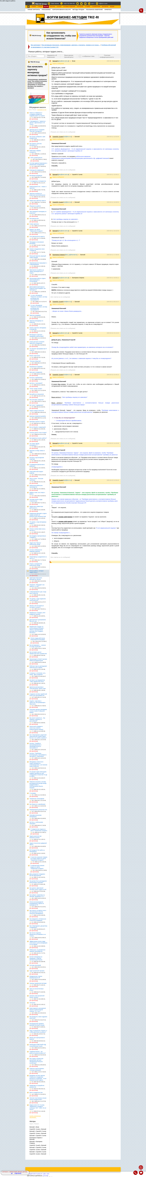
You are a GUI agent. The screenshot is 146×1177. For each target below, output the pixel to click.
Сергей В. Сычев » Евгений (38, 1129)
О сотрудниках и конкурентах (38, 181)
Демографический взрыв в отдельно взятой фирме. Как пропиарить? (38, 288)
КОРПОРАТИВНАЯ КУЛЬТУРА (61, 9)
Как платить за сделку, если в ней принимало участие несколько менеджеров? (38, 912)
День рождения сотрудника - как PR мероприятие (38, 874)
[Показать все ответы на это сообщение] (63, 132)
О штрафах (33, 793)
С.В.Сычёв (45, 1175)
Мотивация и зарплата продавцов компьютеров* (37, 335)
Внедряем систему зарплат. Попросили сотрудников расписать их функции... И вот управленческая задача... (38, 1078)
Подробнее (17, 1173)
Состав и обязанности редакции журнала (36, 550)
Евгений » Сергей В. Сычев (38, 1131)
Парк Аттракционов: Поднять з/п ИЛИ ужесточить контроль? (38, 1031)
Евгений (55, 61)
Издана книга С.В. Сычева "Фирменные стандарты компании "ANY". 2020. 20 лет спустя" (38, 1107)
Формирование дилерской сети (38, 809)
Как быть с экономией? (36, 383)
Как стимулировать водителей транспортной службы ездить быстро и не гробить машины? (38, 736)
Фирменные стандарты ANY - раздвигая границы (38, 613)
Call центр (32, 1002)
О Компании (96, 7)
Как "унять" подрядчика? (36, 405)
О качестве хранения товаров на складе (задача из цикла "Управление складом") (38, 858)
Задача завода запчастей (37, 410)
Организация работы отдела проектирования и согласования (37, 280)
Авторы (52, 7)
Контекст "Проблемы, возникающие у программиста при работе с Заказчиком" (38, 755)
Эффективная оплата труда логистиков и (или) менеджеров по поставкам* (38, 943)
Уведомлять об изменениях (52, 56)
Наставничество (34, 218)
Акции (112, 7)
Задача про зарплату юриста (38, 200)
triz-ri (92, 3)
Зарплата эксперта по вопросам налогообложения (37, 194)
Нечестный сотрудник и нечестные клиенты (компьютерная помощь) (36, 728)
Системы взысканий (35, 965)
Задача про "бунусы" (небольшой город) (35, 543)
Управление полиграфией (37, 798)
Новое (34, 7)
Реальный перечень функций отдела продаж (38, 256)
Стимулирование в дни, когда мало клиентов (38, 592)
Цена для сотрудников (36, 372)
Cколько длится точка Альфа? (38, 432)
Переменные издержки (36, 366)
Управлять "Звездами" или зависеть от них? (37, 585)
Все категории (35, 45)
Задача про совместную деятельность (36, 507)
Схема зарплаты (34, 224)
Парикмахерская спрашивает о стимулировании (38, 263)
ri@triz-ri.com (103, 3)
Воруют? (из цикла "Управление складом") (36, 230)
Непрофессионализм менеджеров (35, 815)
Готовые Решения (69, 7)
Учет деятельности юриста (37, 236)
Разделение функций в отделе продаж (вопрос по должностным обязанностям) (38, 515)
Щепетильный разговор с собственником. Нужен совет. (38, 687)
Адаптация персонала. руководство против (36, 578)
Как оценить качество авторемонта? (36, 144)
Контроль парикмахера (36, 377)
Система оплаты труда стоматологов (36, 500)
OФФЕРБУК (108, 9)
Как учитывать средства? (37, 399)
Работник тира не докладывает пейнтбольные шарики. (38, 666)
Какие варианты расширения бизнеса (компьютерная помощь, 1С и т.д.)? (38, 1010)
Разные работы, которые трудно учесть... (36, 571)
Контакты (105, 7)
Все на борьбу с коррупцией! (38, 427)
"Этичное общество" (35, 361)
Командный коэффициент (37, 170)
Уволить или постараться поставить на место (37, 606)
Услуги (59, 7)
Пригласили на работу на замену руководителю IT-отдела (37, 271)
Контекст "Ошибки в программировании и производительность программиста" (35, 746)
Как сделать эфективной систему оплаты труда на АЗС (38, 888)
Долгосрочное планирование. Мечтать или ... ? (38, 620)
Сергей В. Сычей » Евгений (38, 1145)
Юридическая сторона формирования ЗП (36, 977)
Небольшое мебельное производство (36, 486)
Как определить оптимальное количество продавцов (38, 919)
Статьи (40, 7)
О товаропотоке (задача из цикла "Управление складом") (38, 829)
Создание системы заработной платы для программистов (38, 694)
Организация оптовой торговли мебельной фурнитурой (38, 659)
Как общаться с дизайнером (37, 804)
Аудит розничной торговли (37, 970)
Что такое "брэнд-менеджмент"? (34, 444)
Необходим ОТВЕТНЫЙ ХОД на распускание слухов (38, 1045)
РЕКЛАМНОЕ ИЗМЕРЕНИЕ (94, 9)
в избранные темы (88, 56)
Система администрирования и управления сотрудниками (38, 163)
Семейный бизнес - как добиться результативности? (38, 1052)
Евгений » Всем (34, 1127)
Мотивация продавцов (36, 175)
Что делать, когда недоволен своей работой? (38, 599)
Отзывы (87, 7)
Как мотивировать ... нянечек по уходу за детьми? (38, 645)
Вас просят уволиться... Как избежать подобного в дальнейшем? (37, 719)
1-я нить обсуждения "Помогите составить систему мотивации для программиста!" (38, 298)
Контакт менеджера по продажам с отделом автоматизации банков (36, 958)
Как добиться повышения (37, 394)
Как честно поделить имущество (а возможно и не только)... (38, 934)
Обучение (80, 7)
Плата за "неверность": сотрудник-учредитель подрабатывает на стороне (37, 114)
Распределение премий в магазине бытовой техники (37, 1024)
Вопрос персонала (35, 355)
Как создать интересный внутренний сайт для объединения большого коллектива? (36, 1061)
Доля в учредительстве (36, 1092)
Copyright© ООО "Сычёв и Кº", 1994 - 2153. (38, 1173)
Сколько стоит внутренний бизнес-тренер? (37, 996)
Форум (46, 7)
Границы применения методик (38, 983)
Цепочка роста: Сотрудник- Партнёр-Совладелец (37, 130)
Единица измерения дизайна (38, 416)
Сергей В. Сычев (58, 136)
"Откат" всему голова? (36, 388)
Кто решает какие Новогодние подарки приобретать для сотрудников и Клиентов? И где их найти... (38, 774)
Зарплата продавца (35, 315)
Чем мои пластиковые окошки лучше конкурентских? (38, 1098)
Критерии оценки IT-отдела (37, 421)
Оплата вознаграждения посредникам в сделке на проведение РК (37, 903)
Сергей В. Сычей (58, 301)
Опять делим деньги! (36, 157)
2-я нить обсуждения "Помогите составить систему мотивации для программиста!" (38, 307)
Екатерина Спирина (59, 254)
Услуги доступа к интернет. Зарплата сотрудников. (37, 342)
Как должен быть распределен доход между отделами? (38, 881)
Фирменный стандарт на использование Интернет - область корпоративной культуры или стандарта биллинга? (37, 629)
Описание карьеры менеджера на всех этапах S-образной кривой (38, 711)
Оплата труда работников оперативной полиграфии (37, 638)
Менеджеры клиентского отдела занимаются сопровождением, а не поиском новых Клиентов (38, 764)
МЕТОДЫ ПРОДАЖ (78, 9)
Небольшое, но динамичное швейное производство (37, 950)
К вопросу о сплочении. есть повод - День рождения (38, 673)
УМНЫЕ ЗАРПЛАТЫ (34, 9)
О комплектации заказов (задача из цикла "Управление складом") (37, 867)
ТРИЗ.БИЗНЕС (46, 9)
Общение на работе (35, 206)
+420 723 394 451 (69, 3)
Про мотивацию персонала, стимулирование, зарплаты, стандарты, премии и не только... (71, 45)
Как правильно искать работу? (38, 438)
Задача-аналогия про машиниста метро (36, 836)
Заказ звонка (55, 3)
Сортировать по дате (41, 109)
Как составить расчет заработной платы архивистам (38, 652)
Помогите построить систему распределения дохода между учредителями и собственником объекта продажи (38, 784)
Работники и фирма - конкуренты (35, 151)
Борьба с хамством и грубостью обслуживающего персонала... (37, 702)
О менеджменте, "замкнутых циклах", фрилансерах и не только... (38, 123)
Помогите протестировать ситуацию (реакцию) (37, 1069)
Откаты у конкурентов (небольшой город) (36, 564)
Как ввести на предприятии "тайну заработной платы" (37, 680)
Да (12, 1173)
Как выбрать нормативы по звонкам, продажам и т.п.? (37, 895)
